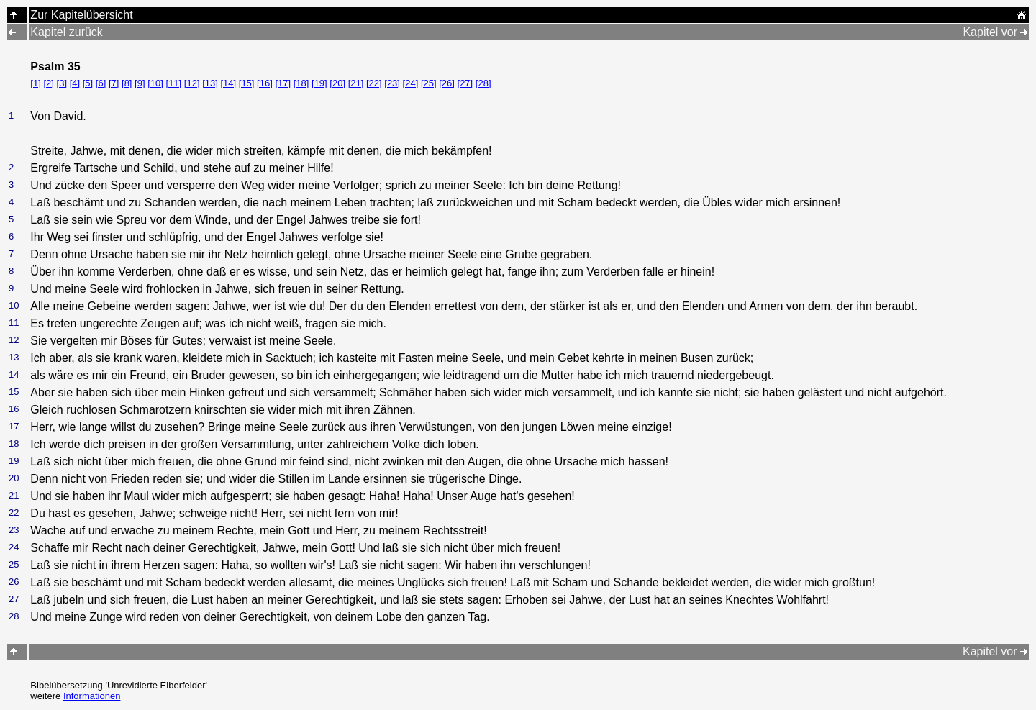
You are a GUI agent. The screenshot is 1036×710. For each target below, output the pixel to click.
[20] (337, 83)
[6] (101, 83)
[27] (465, 83)
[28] (483, 83)
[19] (319, 83)
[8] (127, 83)
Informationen (92, 696)
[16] (265, 83)
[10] (155, 83)
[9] (140, 83)
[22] (374, 83)
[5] (88, 83)
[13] (210, 83)
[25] (429, 83)
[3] (62, 83)
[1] (35, 83)
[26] (447, 83)
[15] (247, 83)
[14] (228, 83)
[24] (411, 83)
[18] (301, 83)
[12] (192, 83)
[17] (283, 83)
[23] (392, 83)
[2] (48, 83)
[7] (114, 83)
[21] (356, 83)
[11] (174, 83)
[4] (75, 83)
